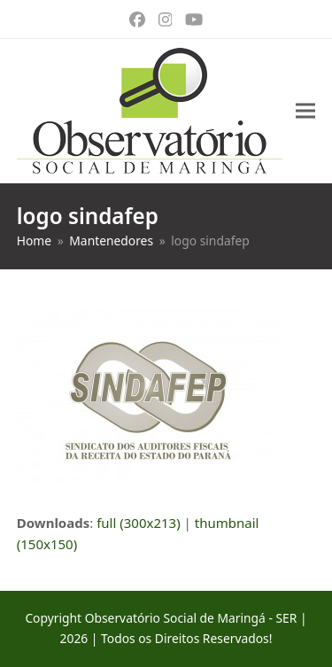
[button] (305, 111)
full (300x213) (139, 522)
